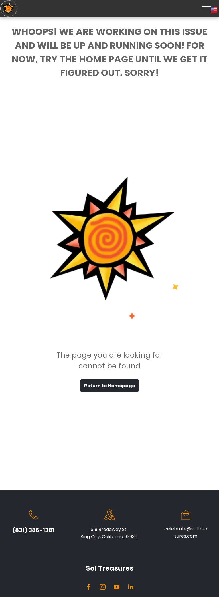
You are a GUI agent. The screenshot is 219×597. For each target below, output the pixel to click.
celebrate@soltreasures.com (185, 532)
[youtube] (116, 588)
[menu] (206, 8)
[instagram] (102, 588)
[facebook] (88, 588)
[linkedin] (130, 588)
